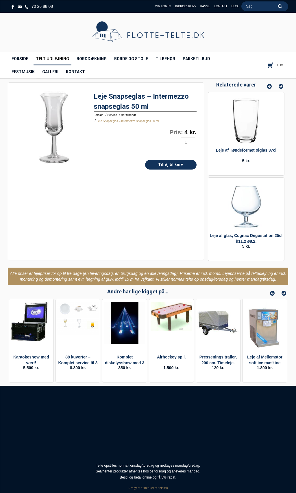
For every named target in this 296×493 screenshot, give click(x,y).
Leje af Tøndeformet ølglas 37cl (246, 150)
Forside (98, 115)
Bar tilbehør (128, 115)
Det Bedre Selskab (156, 488)
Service (112, 115)
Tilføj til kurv (170, 165)
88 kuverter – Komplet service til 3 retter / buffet (77, 363)
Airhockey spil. (171, 357)
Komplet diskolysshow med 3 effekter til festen (124, 363)
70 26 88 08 (42, 6)
